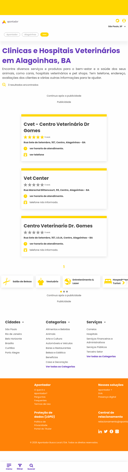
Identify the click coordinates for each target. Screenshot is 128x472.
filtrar (20, 467)
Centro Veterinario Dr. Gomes (58, 226)
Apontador (12, 34)
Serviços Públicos (97, 347)
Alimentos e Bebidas (58, 329)
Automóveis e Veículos (59, 343)
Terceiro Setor (95, 351)
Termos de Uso (42, 403)
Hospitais (92, 334)
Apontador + (105, 389)
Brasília (9, 343)
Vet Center (36, 178)
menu (9, 467)
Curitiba (10, 348)
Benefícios (52, 357)
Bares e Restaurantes (58, 348)
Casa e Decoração (57, 362)
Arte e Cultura (54, 338)
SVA (100, 393)
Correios (92, 329)
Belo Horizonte (13, 338)
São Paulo (11, 329)
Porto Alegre (12, 352)
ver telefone (37, 154)
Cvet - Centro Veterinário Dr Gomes (56, 127)
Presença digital (107, 396)
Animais (50, 334)
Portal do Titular (43, 428)
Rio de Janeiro (13, 334)
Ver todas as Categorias (60, 366)
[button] (61, 291)
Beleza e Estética (55, 352)
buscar (31, 467)
